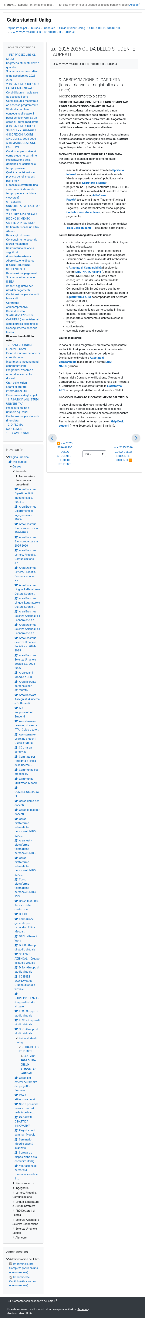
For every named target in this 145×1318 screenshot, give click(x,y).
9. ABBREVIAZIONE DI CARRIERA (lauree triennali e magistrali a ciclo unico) (22, 319)
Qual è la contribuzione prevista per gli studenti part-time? (20, 176)
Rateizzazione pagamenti (21, 273)
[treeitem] (23, 847)
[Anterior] (52, 438)
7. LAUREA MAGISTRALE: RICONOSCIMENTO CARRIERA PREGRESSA (22, 218)
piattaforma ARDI (80, 297)
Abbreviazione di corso (20, 260)
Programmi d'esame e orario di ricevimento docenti (19, 374)
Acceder (134, 4)
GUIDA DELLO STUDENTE (105, 28)
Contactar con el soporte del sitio (32, 1301)
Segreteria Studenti (94, 183)
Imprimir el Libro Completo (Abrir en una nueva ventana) (23, 1268)
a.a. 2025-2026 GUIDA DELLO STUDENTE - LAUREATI (43, 32)
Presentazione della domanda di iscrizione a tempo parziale (21, 164)
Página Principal (17, 28)
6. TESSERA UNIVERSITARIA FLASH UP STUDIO (22, 206)
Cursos (35, 28)
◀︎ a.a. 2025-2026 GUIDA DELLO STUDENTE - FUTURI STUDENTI (65, 454)
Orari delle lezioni (17, 382)
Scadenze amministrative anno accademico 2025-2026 (22, 75)
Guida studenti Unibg (72, 28)
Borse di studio (15, 311)
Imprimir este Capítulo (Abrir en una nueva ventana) (22, 1281)
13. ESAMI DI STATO (19, 433)
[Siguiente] (136, 438)
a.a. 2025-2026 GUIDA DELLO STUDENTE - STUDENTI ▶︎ (123, 454)
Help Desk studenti (79, 228)
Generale (49, 28)
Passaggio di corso (18, 235)
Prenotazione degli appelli (22, 395)
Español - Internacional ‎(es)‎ (35, 4)
